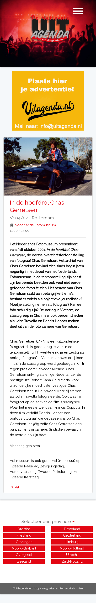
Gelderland (72, 535)
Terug (14, 486)
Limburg (72, 542)
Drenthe (24, 529)
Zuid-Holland (72, 561)
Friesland (24, 535)
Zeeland (24, 561)
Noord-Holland (72, 548)
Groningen (24, 542)
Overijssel (24, 555)
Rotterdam (43, 217)
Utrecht (72, 555)
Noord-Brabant (24, 548)
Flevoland (72, 529)
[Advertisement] (48, 571)
